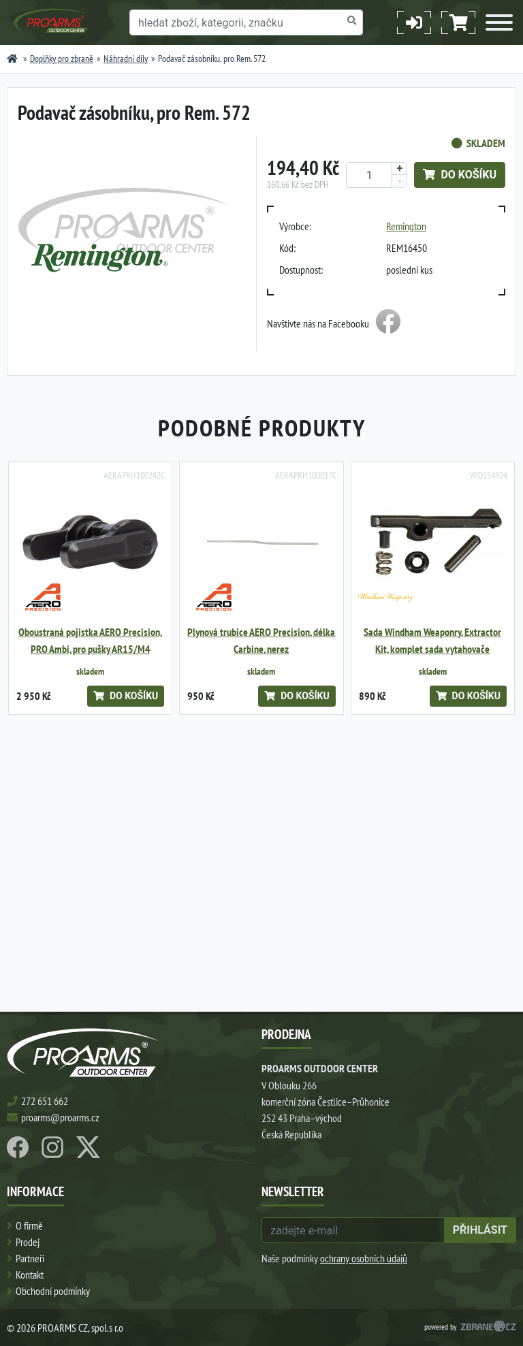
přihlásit (480, 1229)
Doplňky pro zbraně (61, 58)
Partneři (30, 1258)
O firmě (29, 1225)
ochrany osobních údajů (363, 1258)
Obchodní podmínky (53, 1291)
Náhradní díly (126, 58)
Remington (406, 226)
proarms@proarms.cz (60, 1117)
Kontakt (30, 1274)
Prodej (27, 1242)
